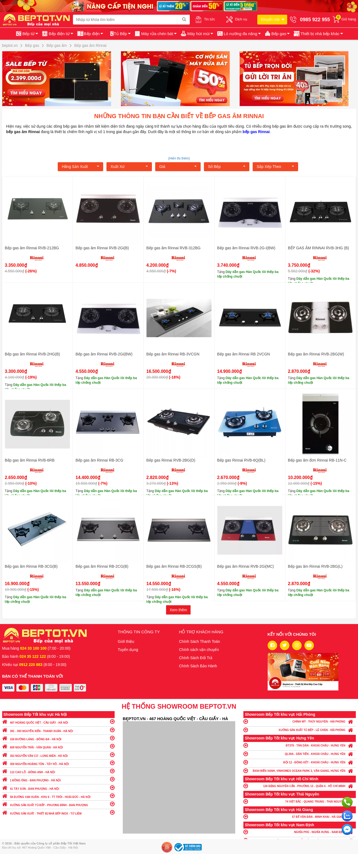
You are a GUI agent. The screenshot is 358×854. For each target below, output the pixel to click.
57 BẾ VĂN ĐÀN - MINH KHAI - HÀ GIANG (299, 816)
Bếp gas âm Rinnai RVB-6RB (30, 460)
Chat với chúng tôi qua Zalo (347, 815)
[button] (318, 33)
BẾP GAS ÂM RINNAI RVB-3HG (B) (318, 248)
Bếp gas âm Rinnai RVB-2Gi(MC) (245, 566)
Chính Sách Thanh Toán (199, 641)
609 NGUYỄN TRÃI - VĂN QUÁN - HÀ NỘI (58, 746)
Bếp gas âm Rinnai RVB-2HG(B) (32, 354)
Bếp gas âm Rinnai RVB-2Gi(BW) (104, 354)
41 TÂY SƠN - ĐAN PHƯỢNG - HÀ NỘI (58, 787)
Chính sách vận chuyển (199, 649)
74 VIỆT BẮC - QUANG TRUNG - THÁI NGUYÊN (299, 801)
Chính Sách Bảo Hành (198, 666)
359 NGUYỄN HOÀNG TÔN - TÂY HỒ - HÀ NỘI (58, 763)
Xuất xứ (129, 166)
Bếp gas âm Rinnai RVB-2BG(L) (315, 566)
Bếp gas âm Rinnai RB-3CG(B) (31, 566)
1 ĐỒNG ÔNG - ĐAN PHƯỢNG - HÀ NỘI (58, 779)
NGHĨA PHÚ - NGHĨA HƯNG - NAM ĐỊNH (299, 832)
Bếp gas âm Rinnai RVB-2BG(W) (316, 354)
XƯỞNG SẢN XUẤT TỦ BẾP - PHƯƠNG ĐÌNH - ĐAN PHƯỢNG (58, 804)
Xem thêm (178, 610)
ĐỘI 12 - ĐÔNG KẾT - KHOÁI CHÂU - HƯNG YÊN (299, 762)
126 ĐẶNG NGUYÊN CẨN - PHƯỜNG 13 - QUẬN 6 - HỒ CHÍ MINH (299, 786)
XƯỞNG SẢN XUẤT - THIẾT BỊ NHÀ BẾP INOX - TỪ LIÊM (58, 812)
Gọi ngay (347, 802)
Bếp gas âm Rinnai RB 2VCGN (243, 354)
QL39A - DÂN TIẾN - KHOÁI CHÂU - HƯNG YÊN (299, 754)
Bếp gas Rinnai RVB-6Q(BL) (241, 460)
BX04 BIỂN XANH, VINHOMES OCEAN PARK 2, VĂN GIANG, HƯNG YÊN (299, 770)
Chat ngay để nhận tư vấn (347, 829)
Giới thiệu (126, 641)
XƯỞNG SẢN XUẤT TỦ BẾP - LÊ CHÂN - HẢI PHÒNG (299, 730)
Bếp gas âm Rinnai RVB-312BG (173, 248)
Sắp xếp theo (275, 166)
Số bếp (226, 166)
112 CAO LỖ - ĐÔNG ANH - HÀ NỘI (58, 771)
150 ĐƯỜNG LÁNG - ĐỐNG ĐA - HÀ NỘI (58, 738)
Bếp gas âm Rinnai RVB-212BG (32, 248)
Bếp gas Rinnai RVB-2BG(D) (170, 460)
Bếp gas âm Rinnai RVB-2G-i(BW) (246, 248)
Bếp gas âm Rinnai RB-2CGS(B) (174, 566)
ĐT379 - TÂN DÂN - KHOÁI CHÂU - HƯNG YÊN (299, 745)
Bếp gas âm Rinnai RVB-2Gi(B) (102, 248)
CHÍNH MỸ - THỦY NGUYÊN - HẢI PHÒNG (299, 721)
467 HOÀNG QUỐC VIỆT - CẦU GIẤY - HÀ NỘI (58, 721)
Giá (178, 166)
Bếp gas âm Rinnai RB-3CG (99, 460)
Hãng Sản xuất (80, 166)
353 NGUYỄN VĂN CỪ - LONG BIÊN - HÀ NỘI (58, 754)
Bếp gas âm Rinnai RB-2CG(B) (102, 566)
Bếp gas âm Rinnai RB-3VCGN (173, 354)
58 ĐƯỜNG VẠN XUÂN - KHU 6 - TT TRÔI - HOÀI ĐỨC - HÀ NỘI (58, 795)
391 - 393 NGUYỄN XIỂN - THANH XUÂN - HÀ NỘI (58, 730)
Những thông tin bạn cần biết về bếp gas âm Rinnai (179, 116)
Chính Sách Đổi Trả (196, 658)
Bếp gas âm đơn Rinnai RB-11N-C (317, 460)
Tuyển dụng (128, 649)
